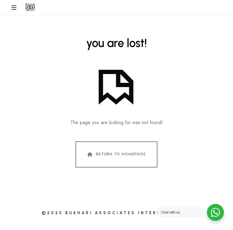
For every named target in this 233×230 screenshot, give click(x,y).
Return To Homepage (116, 154)
